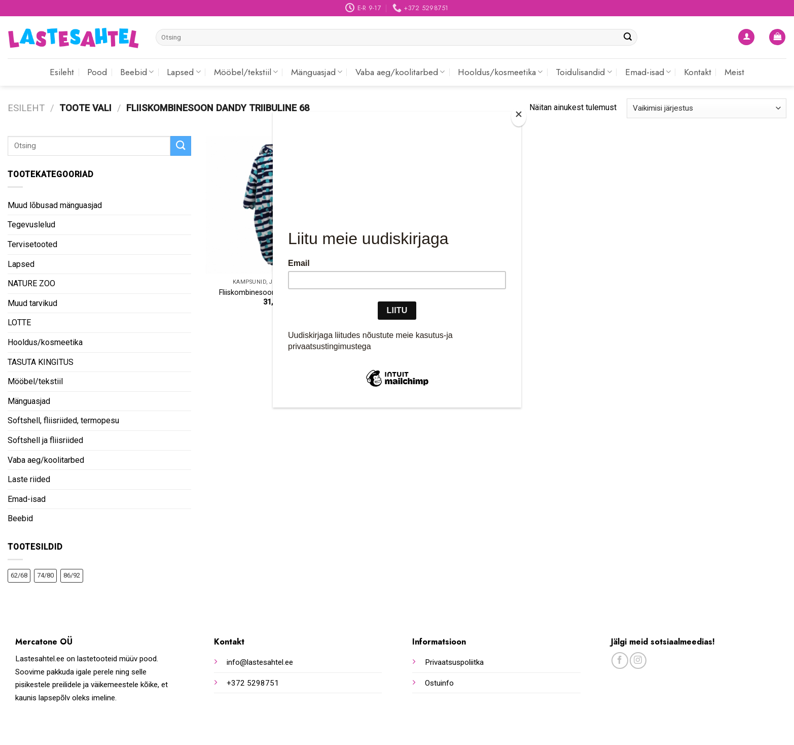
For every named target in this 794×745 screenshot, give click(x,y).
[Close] (518, 116)
